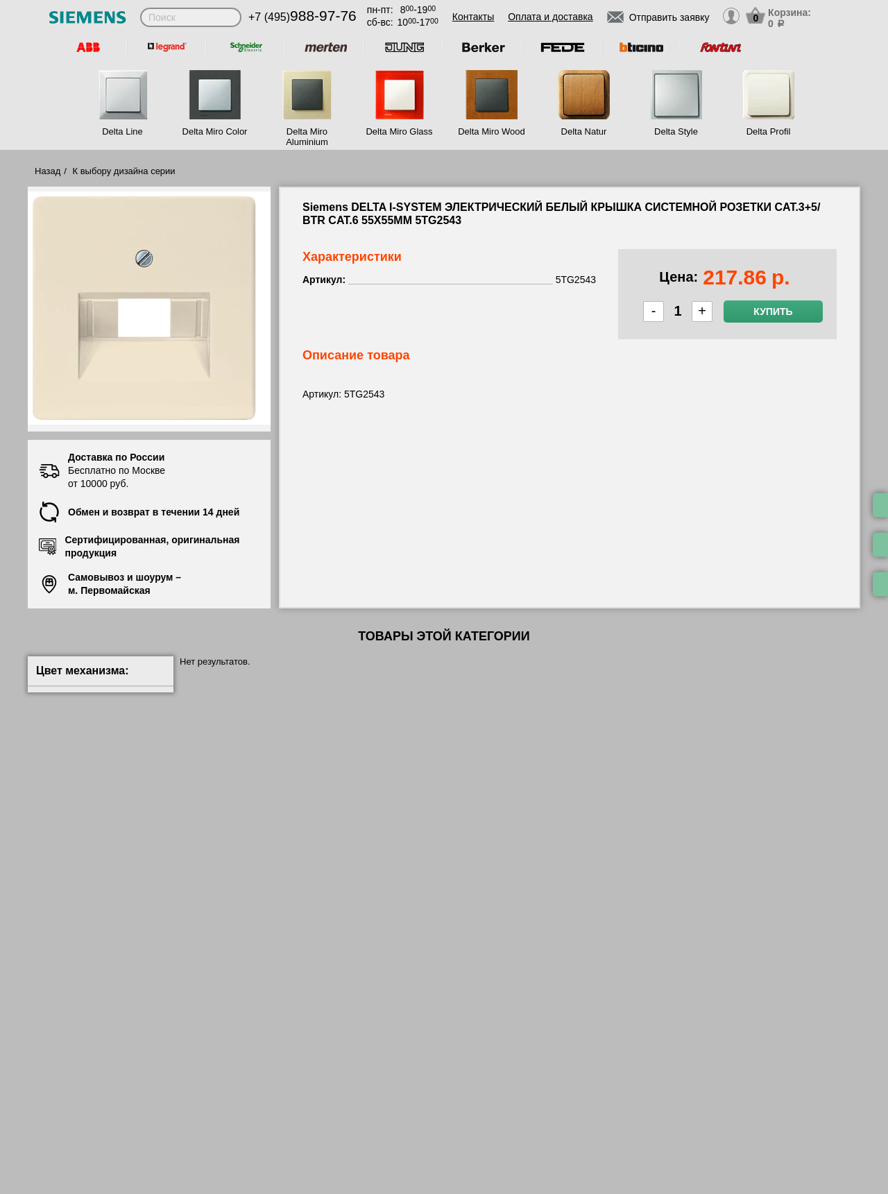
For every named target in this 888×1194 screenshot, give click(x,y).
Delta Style (676, 131)
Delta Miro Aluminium (307, 136)
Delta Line (122, 131)
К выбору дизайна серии (124, 171)
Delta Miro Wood (491, 131)
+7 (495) (302, 17)
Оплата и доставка (550, 16)
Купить (772, 311)
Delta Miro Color (215, 131)
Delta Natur (584, 131)
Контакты (473, 16)
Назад (47, 171)
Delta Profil (768, 131)
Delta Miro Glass (399, 131)
